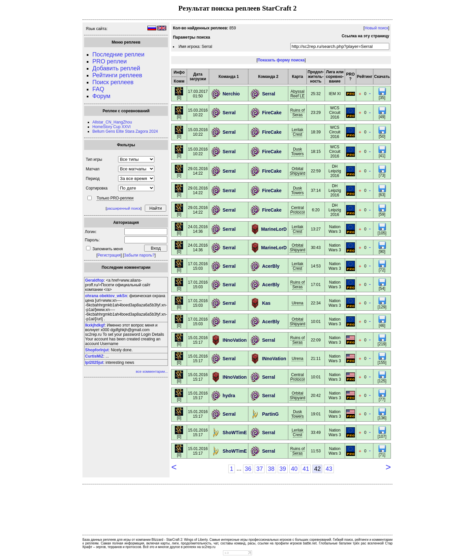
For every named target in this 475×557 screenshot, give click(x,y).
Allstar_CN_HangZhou (112, 122)
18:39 (316, 132)
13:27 (316, 229)
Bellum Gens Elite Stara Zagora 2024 (125, 131)
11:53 (316, 451)
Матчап (92, 169)
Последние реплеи (118, 54)
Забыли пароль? (139, 255)
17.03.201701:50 (198, 93)
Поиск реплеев (113, 82)
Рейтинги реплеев (117, 75)
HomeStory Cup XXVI (111, 126)
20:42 (316, 395)
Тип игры (94, 159)
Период (93, 178)
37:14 (316, 190)
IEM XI (335, 93)
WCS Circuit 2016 (334, 113)
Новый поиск (376, 28)
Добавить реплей (116, 68)
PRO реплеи (109, 61)
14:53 (316, 266)
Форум (101, 96)
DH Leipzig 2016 (335, 171)
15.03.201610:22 (198, 112)
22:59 (316, 171)
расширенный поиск (124, 208)
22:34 (316, 303)
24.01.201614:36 (198, 229)
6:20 (315, 210)
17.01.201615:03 (198, 266)
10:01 (316, 321)
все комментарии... (152, 371)
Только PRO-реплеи (115, 198)
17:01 (316, 284)
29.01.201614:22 (198, 171)
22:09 (316, 340)
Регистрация (109, 255)
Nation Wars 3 (335, 229)
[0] (179, 96)
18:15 (316, 151)
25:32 (316, 93)
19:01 (316, 414)
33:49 (316, 432)
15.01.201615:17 (198, 340)
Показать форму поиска (281, 60)
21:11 (316, 358)
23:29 (316, 112)
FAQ (98, 89)
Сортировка (97, 188)
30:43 (316, 247)
